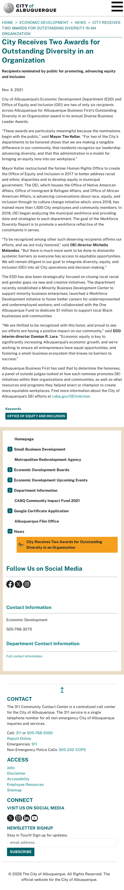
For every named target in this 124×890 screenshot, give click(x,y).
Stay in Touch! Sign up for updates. (37, 835)
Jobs (11, 767)
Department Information (35, 490)
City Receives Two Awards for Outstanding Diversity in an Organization (60, 544)
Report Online (19, 738)
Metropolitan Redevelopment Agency (48, 459)
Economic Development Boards (41, 470)
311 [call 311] (19, 733)
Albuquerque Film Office (37, 521)
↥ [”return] (62, 690)
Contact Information (28, 607)
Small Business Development (40, 449)
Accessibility (18, 779)
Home (7, 22)
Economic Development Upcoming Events (51, 480)
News (80, 22)
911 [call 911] (34, 744)
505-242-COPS (72, 750)
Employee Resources (25, 784)
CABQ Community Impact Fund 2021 (47, 500)
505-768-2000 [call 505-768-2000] (40, 733)
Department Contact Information (43, 643)
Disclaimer (16, 773)
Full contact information (24, 656)
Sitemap (14, 790)
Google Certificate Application (41, 511)
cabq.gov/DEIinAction (71, 396)
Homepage (24, 439)
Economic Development (44, 22)
